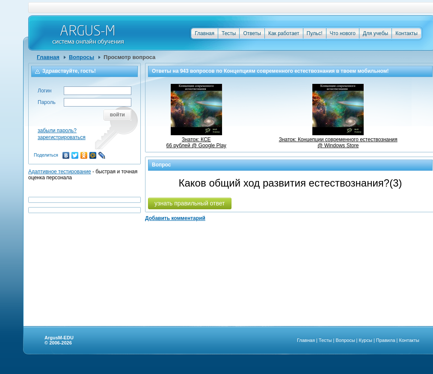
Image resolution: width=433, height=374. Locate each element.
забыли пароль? (57, 131)
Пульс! (315, 33)
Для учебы (375, 33)
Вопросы (81, 57)
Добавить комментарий (175, 218)
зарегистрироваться (62, 137)
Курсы (365, 340)
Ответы (252, 33)
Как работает (284, 33)
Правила (385, 340)
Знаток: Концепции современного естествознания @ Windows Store (338, 139)
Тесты (229, 33)
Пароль (47, 102)
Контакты (406, 33)
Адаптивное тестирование (59, 172)
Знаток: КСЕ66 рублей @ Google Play (196, 139)
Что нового (343, 33)
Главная (204, 33)
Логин (44, 91)
